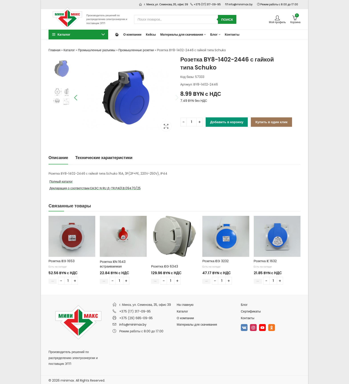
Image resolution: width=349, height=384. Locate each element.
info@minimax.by (132, 323)
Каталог (69, 50)
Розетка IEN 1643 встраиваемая (112, 263)
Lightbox (164, 125)
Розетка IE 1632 (265, 259)
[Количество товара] (192, 122)
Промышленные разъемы (96, 50)
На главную (185, 303)
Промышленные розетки (136, 50)
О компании (185, 317)
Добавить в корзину (226, 122)
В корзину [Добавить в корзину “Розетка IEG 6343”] (160, 280)
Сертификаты (251, 310)
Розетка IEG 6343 (164, 265)
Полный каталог (61, 180)
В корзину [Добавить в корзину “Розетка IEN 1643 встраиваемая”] (108, 280)
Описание (58, 156)
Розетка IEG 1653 (62, 259)
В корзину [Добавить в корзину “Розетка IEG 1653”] (57, 280)
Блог (244, 303)
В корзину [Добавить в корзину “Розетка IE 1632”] (263, 280)
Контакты (247, 317)
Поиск (227, 19)
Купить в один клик (271, 122)
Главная (54, 50)
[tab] (58, 157)
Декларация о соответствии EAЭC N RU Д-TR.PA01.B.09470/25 (95, 187)
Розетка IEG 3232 (215, 259)
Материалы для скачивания (197, 323)
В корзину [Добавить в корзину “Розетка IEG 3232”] (211, 280)
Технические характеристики (103, 156)
